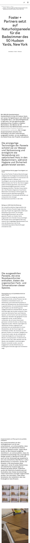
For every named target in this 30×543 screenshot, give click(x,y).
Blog (12, 6)
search (24, 2)
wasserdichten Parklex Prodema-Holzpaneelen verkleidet (12, 129)
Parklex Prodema (6, 6)
